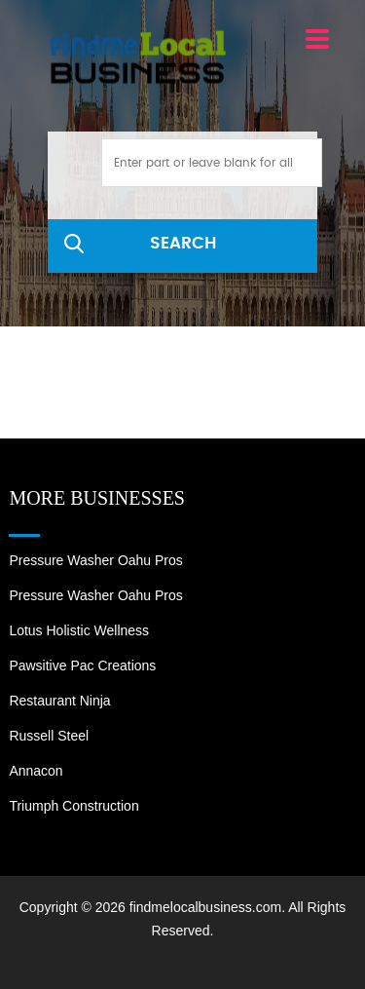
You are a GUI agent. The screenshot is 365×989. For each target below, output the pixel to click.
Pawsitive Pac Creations (82, 665)
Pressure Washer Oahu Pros (95, 560)
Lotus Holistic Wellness (79, 630)
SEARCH (183, 243)
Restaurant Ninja (59, 700)
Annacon (35, 771)
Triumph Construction (73, 806)
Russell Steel (49, 735)
